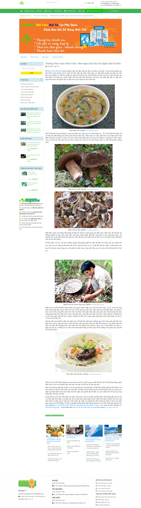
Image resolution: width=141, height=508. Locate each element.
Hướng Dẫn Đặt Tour (103, 502)
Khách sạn (29, 11)
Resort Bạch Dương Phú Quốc (32, 173)
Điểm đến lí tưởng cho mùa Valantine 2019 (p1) (93, 460)
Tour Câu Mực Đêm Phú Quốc (33, 156)
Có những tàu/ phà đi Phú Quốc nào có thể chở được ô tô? (34, 123)
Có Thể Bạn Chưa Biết (27, 92)
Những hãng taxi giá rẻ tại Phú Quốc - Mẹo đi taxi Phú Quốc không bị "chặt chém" (34, 115)
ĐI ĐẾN (31, 73)
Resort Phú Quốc (26, 100)
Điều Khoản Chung (103, 499)
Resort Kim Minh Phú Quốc (73, 441)
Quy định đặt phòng (103, 505)
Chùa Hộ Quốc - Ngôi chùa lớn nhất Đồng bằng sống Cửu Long (92, 453)
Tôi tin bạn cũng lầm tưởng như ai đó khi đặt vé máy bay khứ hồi (93, 446)
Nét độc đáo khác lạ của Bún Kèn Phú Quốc (55, 459)
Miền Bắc (24, 57)
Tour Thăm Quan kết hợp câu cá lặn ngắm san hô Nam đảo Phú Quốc (34, 144)
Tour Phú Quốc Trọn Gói (104, 483)
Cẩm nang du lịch (94, 11)
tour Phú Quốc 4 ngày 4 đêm (93, 405)
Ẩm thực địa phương (27, 84)
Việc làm (81, 11)
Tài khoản (115, 11)
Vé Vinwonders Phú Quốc (104, 491)
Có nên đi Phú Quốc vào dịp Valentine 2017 (55, 454)
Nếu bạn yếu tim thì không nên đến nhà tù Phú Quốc (112, 452)
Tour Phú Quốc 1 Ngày (104, 486)
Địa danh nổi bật (58, 57)
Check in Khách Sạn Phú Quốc (30, 87)
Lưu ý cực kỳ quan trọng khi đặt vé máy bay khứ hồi (93, 439)
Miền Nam (45, 57)
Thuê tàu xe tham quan (28, 102)
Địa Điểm (58, 11)
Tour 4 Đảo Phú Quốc (103, 488)
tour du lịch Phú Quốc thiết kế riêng (66, 405)
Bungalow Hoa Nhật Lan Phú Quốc (73, 436)
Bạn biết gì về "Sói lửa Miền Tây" (112, 459)
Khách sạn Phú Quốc (27, 94)
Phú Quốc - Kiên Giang (40, 15)
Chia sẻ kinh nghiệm (27, 89)
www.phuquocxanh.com (92, 130)
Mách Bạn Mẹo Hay (26, 97)
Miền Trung (35, 57)
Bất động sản (69, 11)
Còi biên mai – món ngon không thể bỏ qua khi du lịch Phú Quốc (54, 440)
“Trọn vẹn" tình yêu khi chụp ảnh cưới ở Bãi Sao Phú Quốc (113, 438)
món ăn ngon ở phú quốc (57, 415)
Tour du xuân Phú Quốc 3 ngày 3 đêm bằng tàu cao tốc (113, 445)
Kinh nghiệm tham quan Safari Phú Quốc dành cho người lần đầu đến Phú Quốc (34, 131)
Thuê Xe (48, 11)
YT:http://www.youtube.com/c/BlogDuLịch (32, 496)
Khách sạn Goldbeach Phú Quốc (73, 447)
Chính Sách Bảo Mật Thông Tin (106, 497)
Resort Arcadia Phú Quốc (73, 452)
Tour (39, 11)
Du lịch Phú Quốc (56, 71)
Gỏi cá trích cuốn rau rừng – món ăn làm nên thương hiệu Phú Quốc (55, 448)
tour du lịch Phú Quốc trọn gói (86, 407)
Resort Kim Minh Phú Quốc (32, 184)
